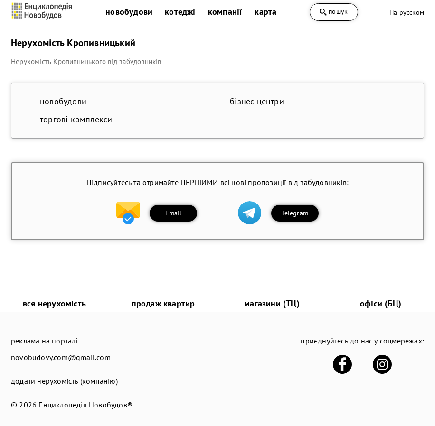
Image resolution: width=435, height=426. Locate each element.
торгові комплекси (76, 119)
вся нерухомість (54, 303)
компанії (225, 11)
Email (173, 213)
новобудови (128, 11)
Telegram (294, 213)
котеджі (180, 11)
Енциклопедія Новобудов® (85, 404)
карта (265, 11)
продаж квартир (163, 303)
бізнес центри (257, 101)
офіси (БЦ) (380, 303)
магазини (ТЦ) (272, 303)
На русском (406, 12)
